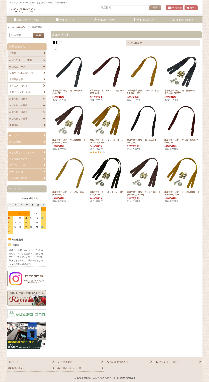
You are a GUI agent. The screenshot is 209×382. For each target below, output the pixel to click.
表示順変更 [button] (135, 43)
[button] (26, 19)
